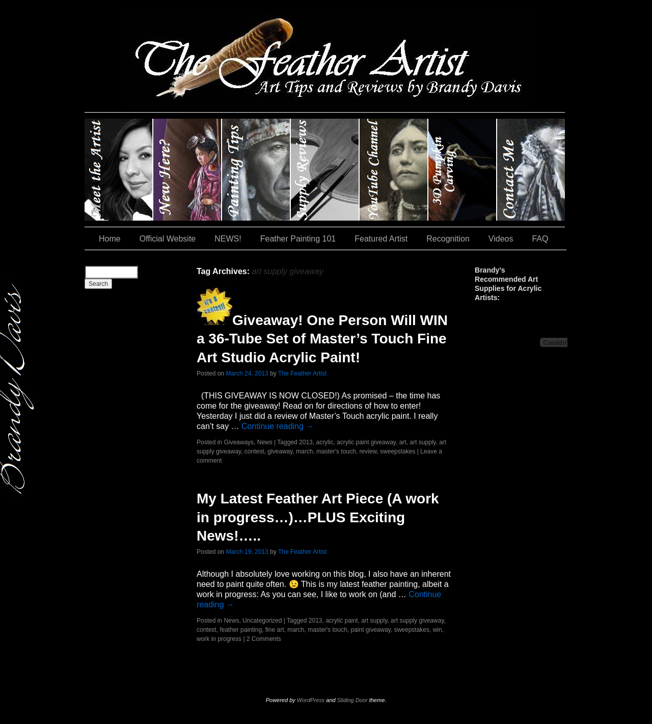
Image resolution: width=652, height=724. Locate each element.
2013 (306, 442)
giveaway (279, 451)
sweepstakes (397, 451)
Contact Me (531, 170)
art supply (423, 442)
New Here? (187, 170)
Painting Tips (256, 170)
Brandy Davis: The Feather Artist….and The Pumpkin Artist (119, 170)
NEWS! (227, 238)
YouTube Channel (394, 170)
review (367, 451)
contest (254, 451)
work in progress (219, 638)
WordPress (310, 700)
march (304, 451)
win (437, 629)
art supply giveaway (417, 620)
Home (110, 238)
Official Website (168, 238)
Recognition (448, 238)
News (265, 442)
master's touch (336, 451)
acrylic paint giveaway (366, 442)
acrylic (324, 442)
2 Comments (264, 638)
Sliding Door (352, 700)
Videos (500, 238)
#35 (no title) (462, 170)
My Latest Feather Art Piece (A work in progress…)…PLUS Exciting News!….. (318, 517)
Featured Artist (381, 238)
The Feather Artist (302, 373)
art (402, 442)
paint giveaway (370, 629)
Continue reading (277, 426)
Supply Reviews (325, 170)
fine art (274, 629)
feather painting (241, 629)
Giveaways (239, 442)
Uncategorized (262, 620)
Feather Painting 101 (298, 238)
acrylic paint (341, 620)
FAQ (540, 238)
